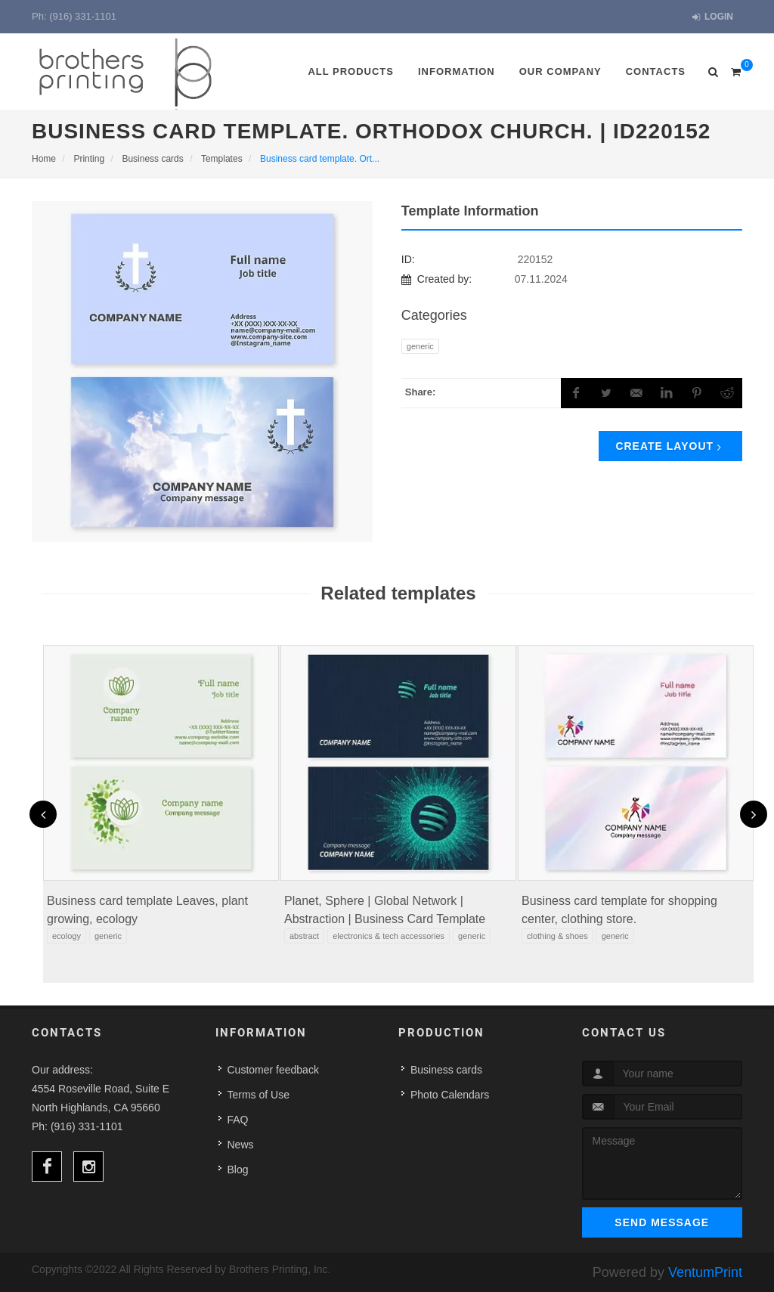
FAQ (238, 1120)
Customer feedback (273, 1070)
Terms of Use (258, 1095)
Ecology (66, 935)
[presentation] (43, 814)
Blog (238, 1169)
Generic (420, 346)
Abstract (304, 935)
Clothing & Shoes (557, 935)
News (241, 1145)
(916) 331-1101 (82, 16)
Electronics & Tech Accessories (388, 935)
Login (712, 17)
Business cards (446, 1070)
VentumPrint (705, 1272)
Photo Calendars (449, 1095)
